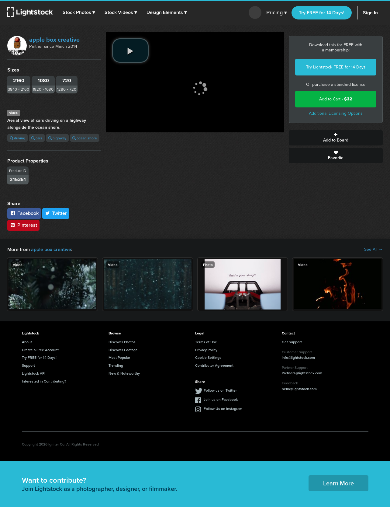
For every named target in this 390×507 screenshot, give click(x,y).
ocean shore (84, 138)
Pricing (276, 12)
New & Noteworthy (124, 373)
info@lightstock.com (298, 357)
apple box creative (54, 39)
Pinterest (23, 225)
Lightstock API (33, 373)
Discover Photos (122, 341)
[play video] (130, 50)
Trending (116, 365)
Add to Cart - (335, 99)
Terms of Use (206, 341)
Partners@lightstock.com (302, 373)
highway (57, 138)
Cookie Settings (208, 357)
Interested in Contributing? (44, 381)
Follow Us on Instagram (223, 408)
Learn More (338, 483)
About (27, 341)
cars (36, 138)
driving (17, 138)
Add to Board (335, 138)
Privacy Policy (206, 349)
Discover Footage (123, 349)
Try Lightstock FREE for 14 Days (336, 67)
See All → (373, 250)
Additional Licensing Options (336, 113)
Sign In (370, 12)
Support (28, 365)
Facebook (24, 213)
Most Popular (119, 357)
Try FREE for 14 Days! (321, 12)
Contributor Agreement (214, 365)
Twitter (56, 213)
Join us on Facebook (221, 399)
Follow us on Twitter (220, 390)
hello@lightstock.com (299, 388)
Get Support (292, 341)
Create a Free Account (40, 349)
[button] (79, 12)
